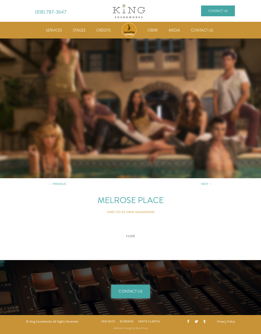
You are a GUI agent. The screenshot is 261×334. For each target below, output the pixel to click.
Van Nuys (108, 321)
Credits (103, 31)
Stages (79, 31)
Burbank (127, 321)
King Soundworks (40, 321)
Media (174, 31)
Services (54, 31)
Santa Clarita (149, 321)
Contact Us (218, 11)
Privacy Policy (226, 321)
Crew (152, 31)
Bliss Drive (142, 328)
